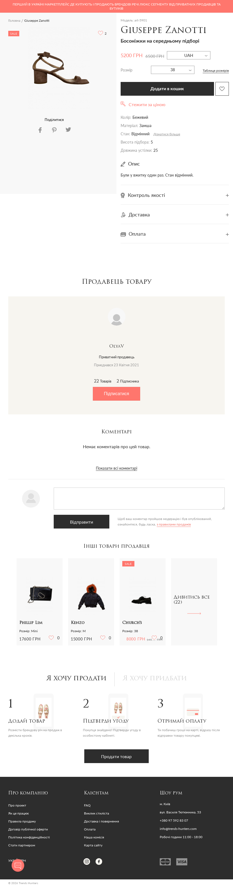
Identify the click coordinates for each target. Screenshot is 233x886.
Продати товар (116, 756)
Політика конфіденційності (29, 837)
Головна (14, 20)
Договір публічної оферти (28, 829)
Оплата (90, 829)
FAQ (87, 805)
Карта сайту (93, 845)
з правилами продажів (172, 524)
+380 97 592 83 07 (174, 820)
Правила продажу (22, 821)
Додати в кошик (167, 89)
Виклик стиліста (96, 813)
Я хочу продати (76, 678)
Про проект (17, 805)
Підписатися (116, 393)
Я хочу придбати (155, 678)
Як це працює (18, 813)
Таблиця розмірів (216, 70)
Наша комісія (94, 837)
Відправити (80, 521)
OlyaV (116, 346)
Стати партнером (21, 845)
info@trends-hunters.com (178, 829)
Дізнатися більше (166, 134)
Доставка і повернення (101, 821)
